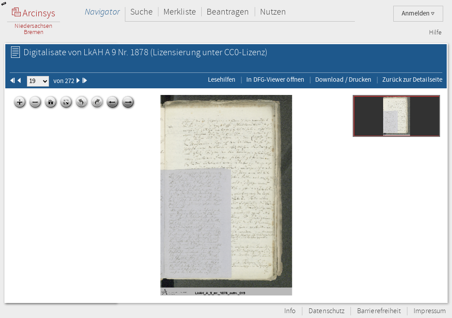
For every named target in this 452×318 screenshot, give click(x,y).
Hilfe (435, 33)
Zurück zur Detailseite (412, 79)
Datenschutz (326, 311)
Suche (141, 11)
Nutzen (273, 11)
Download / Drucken (343, 79)
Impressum (430, 311)
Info (290, 311)
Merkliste (179, 11)
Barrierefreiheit (379, 311)
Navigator (102, 11)
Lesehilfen (222, 79)
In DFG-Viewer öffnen (275, 79)
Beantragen (228, 11)
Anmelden (418, 13)
